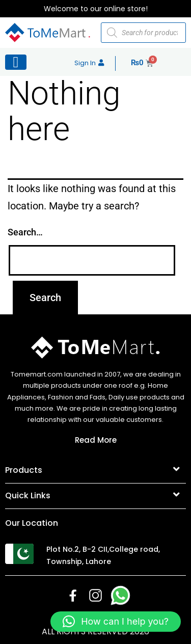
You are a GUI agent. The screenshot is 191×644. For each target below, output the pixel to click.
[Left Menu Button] (15, 62)
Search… (25, 232)
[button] (95, 471)
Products (23, 470)
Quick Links (27, 495)
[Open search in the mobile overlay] (143, 32)
